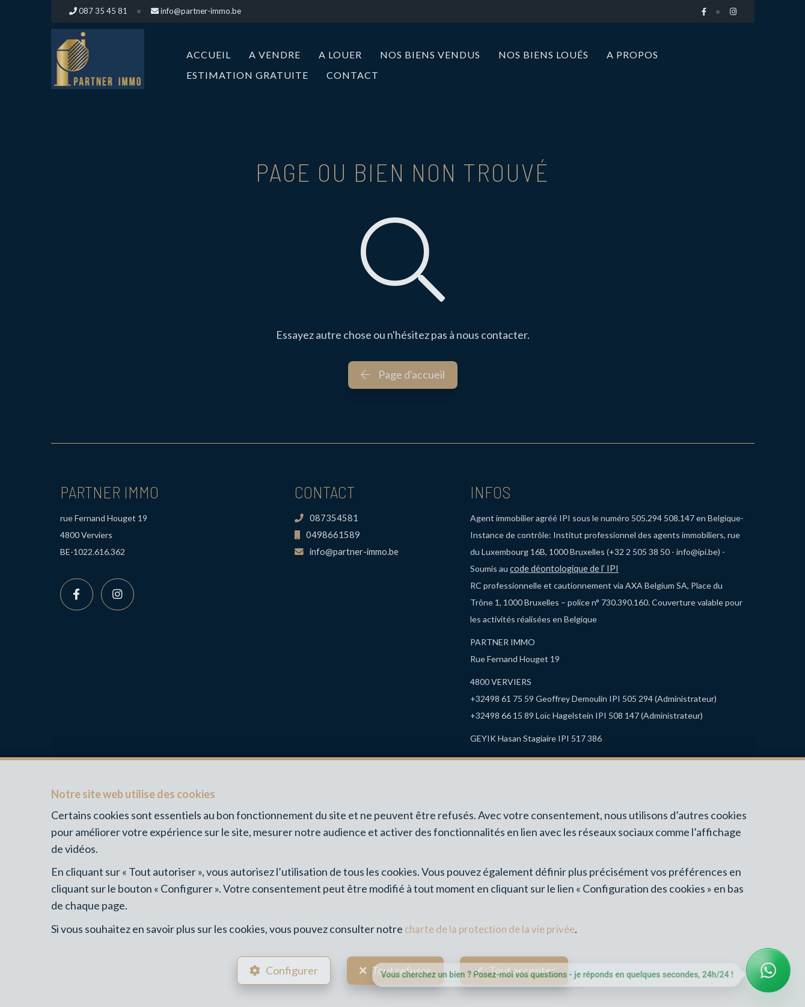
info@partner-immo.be (344, 552)
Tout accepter (525, 968)
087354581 (323, 518)
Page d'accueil (403, 374)
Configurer (288, 968)
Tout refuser (401, 968)
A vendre (275, 54)
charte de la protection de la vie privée (494, 925)
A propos (632, 54)
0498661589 (324, 535)
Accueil (208, 54)
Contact (352, 75)
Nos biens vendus (430, 54)
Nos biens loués (543, 54)
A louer (340, 54)
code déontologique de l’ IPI (563, 568)
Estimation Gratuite (247, 75)
